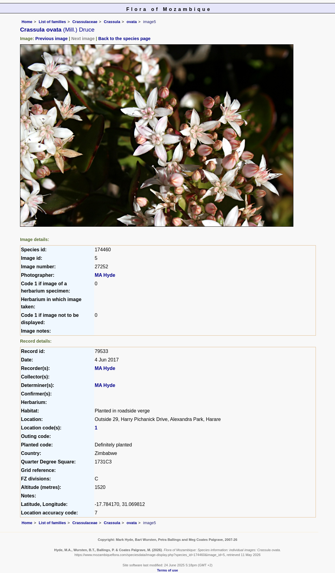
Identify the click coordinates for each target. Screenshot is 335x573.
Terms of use (167, 570)
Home (27, 21)
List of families (52, 21)
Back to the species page (124, 38)
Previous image (51, 38)
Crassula (112, 21)
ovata (132, 21)
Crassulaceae (84, 21)
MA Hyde (105, 275)
